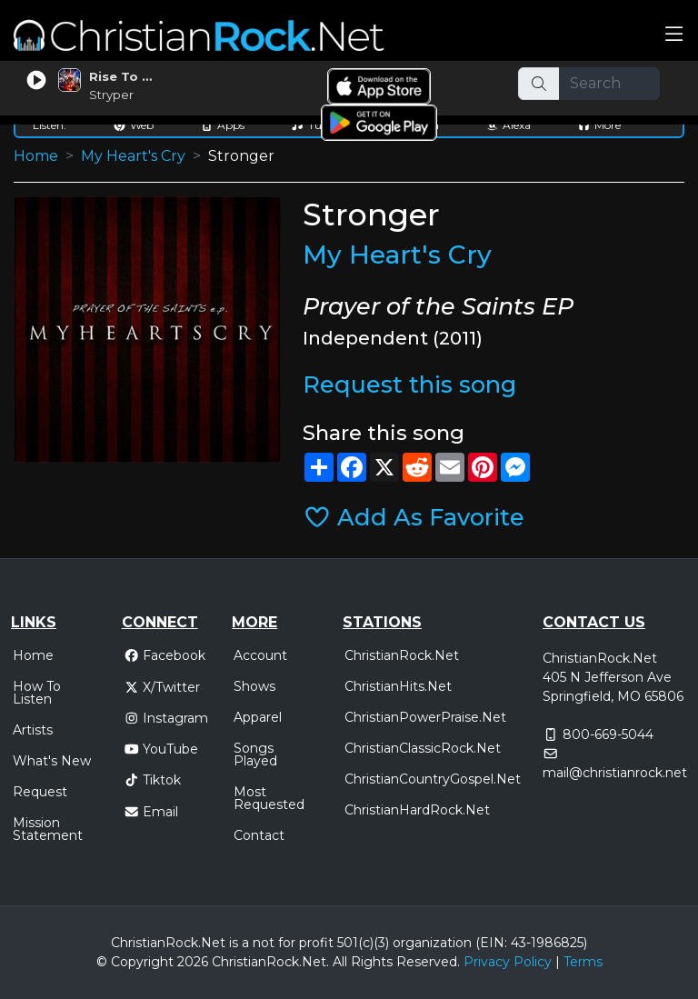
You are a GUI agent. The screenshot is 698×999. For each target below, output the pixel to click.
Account (260, 655)
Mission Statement (48, 829)
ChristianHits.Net (398, 686)
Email (151, 811)
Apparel (258, 717)
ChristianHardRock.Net (417, 810)
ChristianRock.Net (401, 655)
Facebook (165, 655)
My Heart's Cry (133, 156)
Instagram (166, 718)
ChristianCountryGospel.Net (432, 779)
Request (40, 791)
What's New (52, 760)
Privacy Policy (508, 962)
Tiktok (153, 780)
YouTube (161, 749)
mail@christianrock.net (615, 772)
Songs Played (255, 754)
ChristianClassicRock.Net (422, 748)
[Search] (610, 83)
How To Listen (37, 692)
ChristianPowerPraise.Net (425, 717)
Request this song (409, 384)
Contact (259, 835)
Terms (583, 962)
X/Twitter (162, 687)
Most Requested (269, 798)
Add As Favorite (414, 517)
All (340, 962)
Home (36, 156)
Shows (254, 686)
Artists (33, 730)
